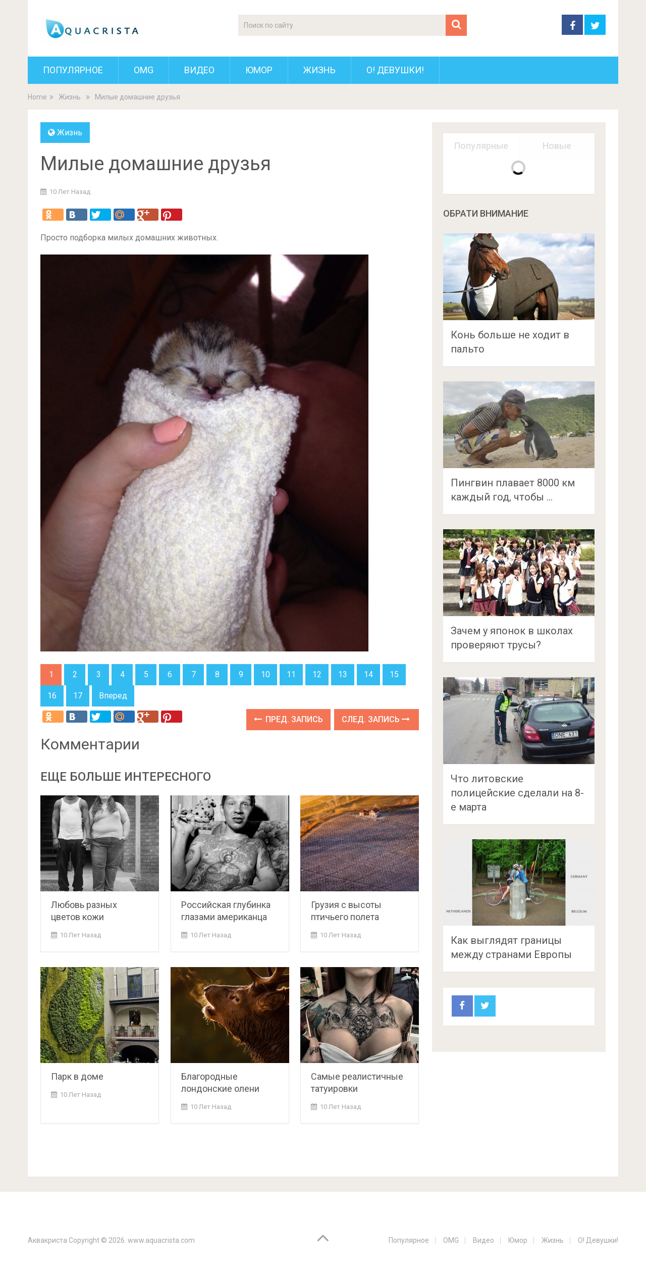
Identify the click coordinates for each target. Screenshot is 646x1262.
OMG (143, 70)
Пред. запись (288, 719)
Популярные (481, 145)
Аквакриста (47, 1240)
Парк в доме (77, 1076)
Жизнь (319, 70)
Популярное (73, 70)
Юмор (259, 70)
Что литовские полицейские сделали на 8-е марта (517, 793)
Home (37, 97)
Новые (557, 145)
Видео (199, 70)
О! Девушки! (395, 70)
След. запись (376, 719)
